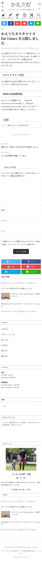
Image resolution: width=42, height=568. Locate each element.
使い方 (3, 340)
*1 (36, 106)
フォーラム (38, 16)
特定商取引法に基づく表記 (21, 489)
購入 (17, 16)
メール (4, 220)
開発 (2, 29)
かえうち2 (3, 16)
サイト (3, 231)
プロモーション (6, 334)
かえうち (20, 547)
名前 (3, 210)
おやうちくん (11, 16)
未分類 (3, 345)
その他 (3, 329)
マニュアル (24, 16)
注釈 (6, 120)
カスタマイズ (31, 16)
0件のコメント (34, 48)
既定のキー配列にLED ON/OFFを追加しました (19, 147)
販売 (2, 351)
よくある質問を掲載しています (13, 155)
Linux (17, 134)
